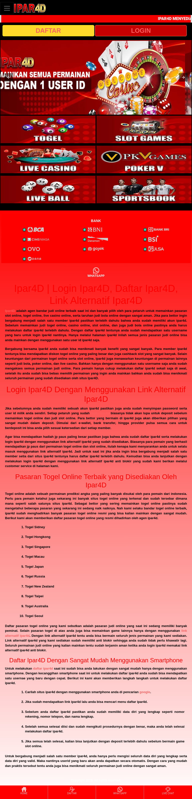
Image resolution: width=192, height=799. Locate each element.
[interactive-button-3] (48, 159)
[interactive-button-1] (48, 129)
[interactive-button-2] (144, 129)
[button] (8, 77)
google (145, 692)
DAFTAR (48, 30)
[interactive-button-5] (48, 189)
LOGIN (141, 30)
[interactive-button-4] (144, 159)
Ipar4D (10, 311)
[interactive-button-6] (144, 189)
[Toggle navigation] (7, 8)
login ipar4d (100, 413)
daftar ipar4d (43, 668)
